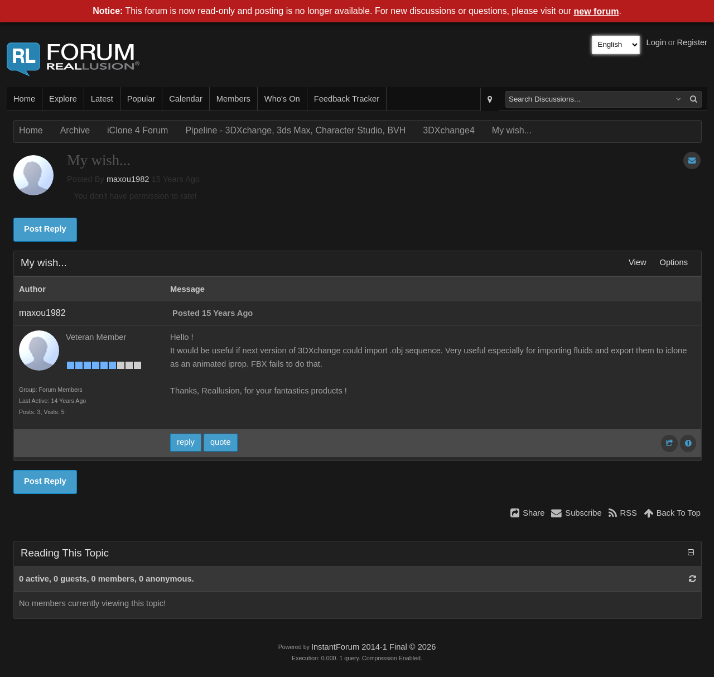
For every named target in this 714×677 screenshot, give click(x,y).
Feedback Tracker (346, 99)
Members (233, 99)
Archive (75, 130)
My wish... (512, 130)
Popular (141, 99)
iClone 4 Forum (137, 130)
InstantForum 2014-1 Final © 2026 (373, 646)
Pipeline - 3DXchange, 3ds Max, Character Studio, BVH (295, 130)
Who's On (282, 99)
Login (657, 42)
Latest (102, 99)
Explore (63, 99)
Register (692, 42)
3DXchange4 (449, 130)
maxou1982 (128, 179)
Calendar (185, 99)
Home (24, 99)
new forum (596, 11)
